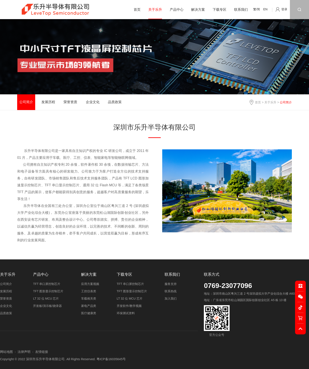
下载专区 (219, 9)
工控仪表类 (88, 291)
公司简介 (26, 102)
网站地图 (6, 352)
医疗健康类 (88, 313)
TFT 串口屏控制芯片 (46, 284)
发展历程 (48, 102)
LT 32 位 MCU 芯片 (46, 298)
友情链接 (41, 352)
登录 (284, 9)
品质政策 (115, 102)
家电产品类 (88, 306)
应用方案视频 (90, 284)
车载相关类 (88, 298)
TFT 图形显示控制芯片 (48, 291)
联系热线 (171, 291)
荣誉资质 (70, 102)
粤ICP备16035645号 (111, 359)
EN (265, 9)
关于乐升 (155, 9)
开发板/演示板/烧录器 (47, 306)
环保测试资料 (126, 313)
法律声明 (24, 352)
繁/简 (256, 9)
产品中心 (176, 9)
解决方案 (198, 9)
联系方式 (211, 274)
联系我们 (241, 9)
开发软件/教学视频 (129, 306)
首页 (137, 9)
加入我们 (171, 298)
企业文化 (93, 102)
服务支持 (171, 284)
